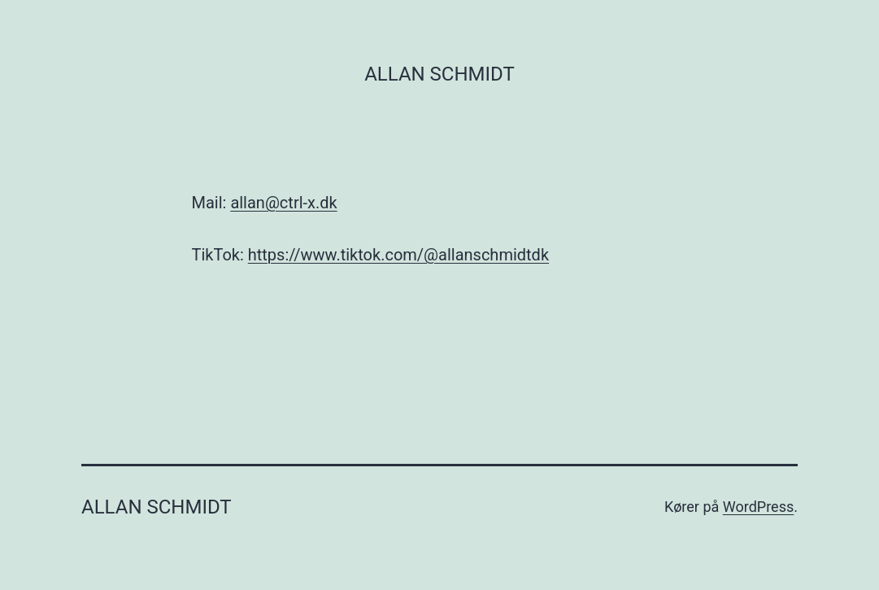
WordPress (758, 506)
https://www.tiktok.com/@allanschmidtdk (398, 254)
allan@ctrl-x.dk (283, 202)
